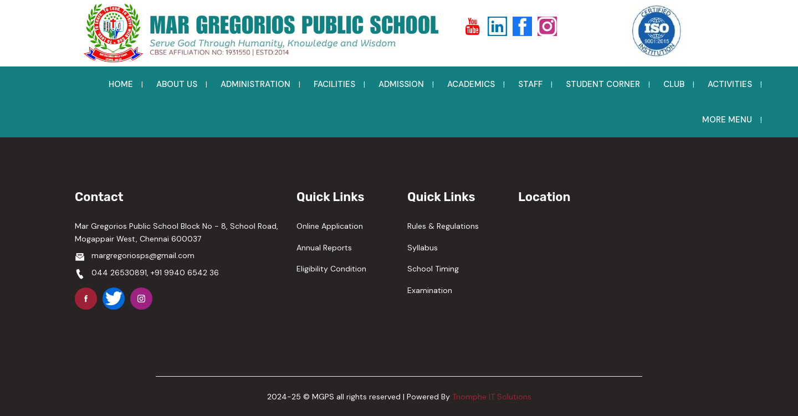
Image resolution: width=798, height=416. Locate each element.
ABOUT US (176, 84)
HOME (121, 84)
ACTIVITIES (730, 84)
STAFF (530, 84)
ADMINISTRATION (255, 84)
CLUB (673, 84)
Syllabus (422, 248)
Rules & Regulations (443, 226)
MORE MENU (727, 119)
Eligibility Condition (331, 269)
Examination (429, 290)
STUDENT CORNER (603, 84)
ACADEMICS (471, 84)
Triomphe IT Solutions (491, 397)
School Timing (433, 269)
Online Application (329, 226)
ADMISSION (401, 84)
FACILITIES (334, 84)
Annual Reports (324, 248)
